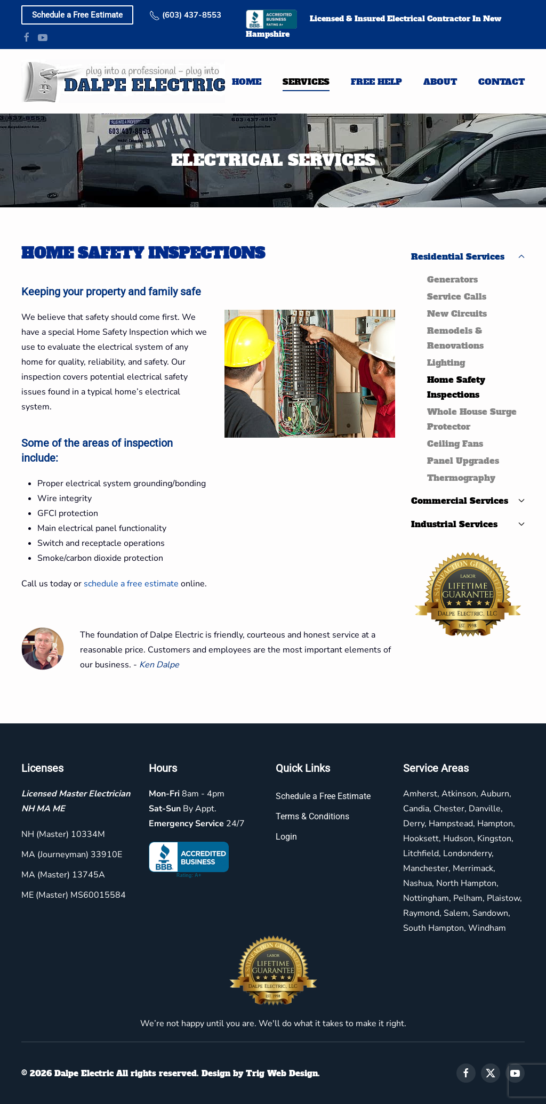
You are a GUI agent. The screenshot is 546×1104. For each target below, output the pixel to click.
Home (246, 81)
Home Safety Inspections (456, 387)
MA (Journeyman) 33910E (70, 854)
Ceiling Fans (455, 443)
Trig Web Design (280, 1073)
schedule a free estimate (131, 584)
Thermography (461, 477)
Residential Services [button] (468, 256)
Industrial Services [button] (468, 524)
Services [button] (306, 81)
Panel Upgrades (463, 460)
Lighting (446, 362)
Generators (452, 279)
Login (284, 837)
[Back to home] (123, 81)
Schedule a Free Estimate (77, 15)
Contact (501, 81)
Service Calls (456, 296)
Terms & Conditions (311, 816)
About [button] (440, 81)
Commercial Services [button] (468, 500)
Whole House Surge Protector (472, 419)
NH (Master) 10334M (61, 834)
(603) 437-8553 (185, 15)
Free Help (376, 81)
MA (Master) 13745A (61, 875)
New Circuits (457, 313)
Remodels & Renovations (455, 338)
